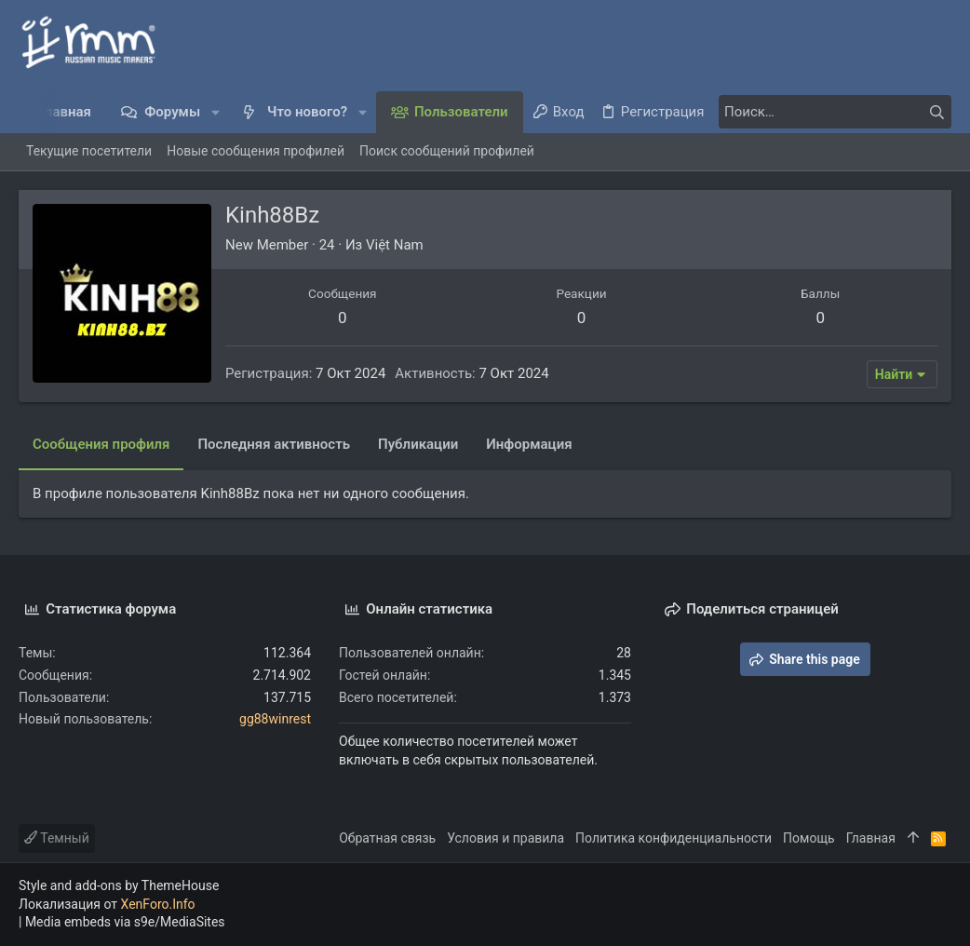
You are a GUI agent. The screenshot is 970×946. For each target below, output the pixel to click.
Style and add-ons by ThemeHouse (119, 885)
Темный (56, 838)
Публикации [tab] (418, 444)
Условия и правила (505, 838)
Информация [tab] (529, 444)
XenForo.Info (158, 904)
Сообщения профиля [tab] (101, 444)
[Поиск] (835, 111)
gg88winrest (275, 718)
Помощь (809, 838)
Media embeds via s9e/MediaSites (125, 921)
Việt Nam (395, 244)
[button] (215, 112)
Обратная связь (387, 838)
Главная (871, 838)
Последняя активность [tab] (273, 444)
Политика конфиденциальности (673, 838)
